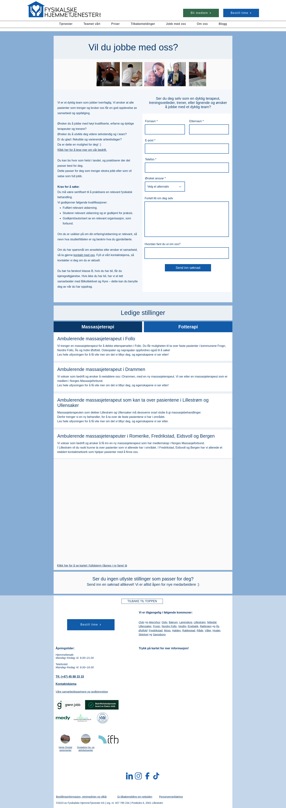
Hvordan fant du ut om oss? (163, 244)
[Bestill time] (241, 13)
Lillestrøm (200, 622)
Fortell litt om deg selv (159, 198)
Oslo (141, 622)
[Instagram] (138, 776)
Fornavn (150, 121)
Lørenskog (185, 622)
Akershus (154, 622)
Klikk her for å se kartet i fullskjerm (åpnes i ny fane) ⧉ (92, 565)
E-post (149, 140)
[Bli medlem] (201, 13)
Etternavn (195, 121)
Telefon (149, 159)
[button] (66, 24)
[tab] (98, 326)
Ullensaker (145, 626)
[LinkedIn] (129, 776)
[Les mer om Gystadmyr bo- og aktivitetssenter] (85, 739)
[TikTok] (156, 776)
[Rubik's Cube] (64, 9)
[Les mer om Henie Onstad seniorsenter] (65, 739)
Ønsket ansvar (154, 178)
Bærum (173, 622)
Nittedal (211, 622)
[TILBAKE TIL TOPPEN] (142, 601)
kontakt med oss (84, 255)
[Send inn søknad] (188, 267)
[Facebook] (147, 776)
